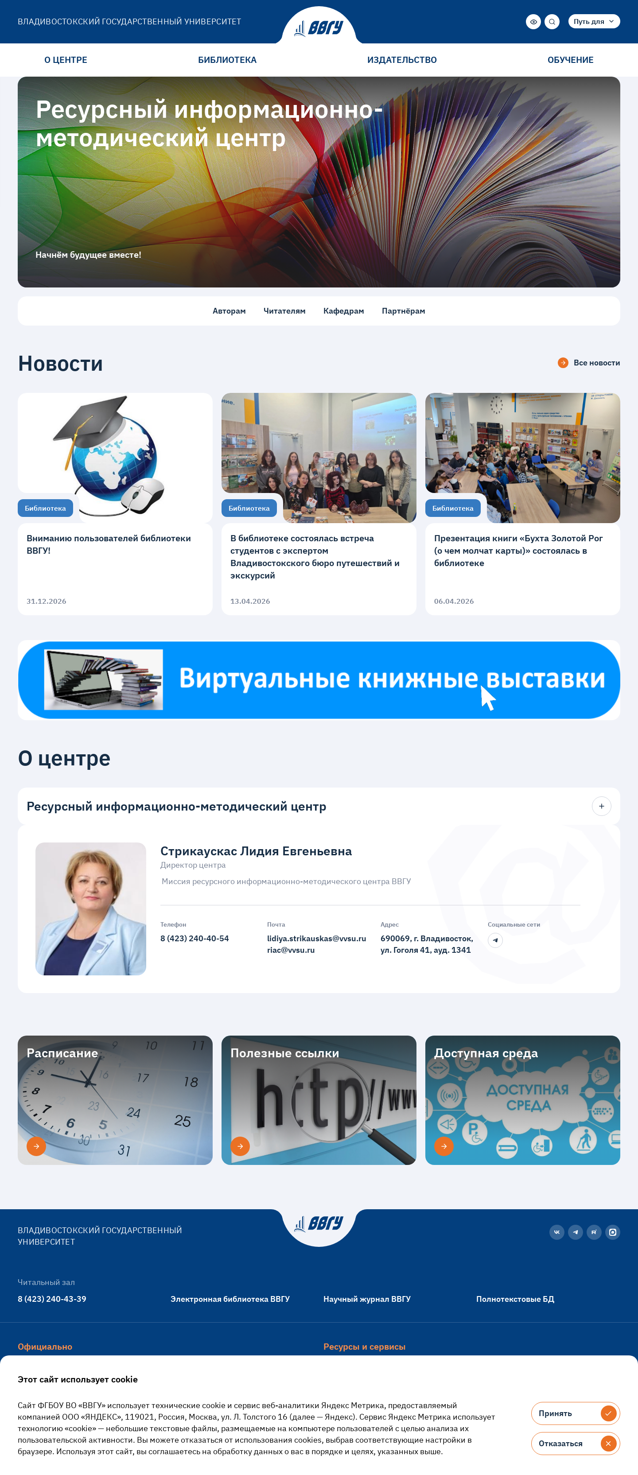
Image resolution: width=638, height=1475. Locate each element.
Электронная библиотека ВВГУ (230, 1299)
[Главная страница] (319, 28)
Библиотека (227, 60)
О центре (65, 60)
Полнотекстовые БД (515, 1299)
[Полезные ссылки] (240, 1146)
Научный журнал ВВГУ (367, 1299)
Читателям (285, 311)
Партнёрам (403, 311)
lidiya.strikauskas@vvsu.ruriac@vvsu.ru (316, 944)
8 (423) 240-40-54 (194, 938)
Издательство (402, 60)
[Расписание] (36, 1146)
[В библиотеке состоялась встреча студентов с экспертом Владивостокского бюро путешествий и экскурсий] (319, 504)
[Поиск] (552, 21)
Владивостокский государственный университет (129, 21)
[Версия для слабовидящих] (533, 21)
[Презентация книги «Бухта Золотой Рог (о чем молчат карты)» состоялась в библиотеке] (522, 504)
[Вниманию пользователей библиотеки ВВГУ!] (115, 504)
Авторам (229, 311)
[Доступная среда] (444, 1146)
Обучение (571, 60)
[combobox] (594, 21)
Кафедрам (343, 311)
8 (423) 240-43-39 (52, 1299)
